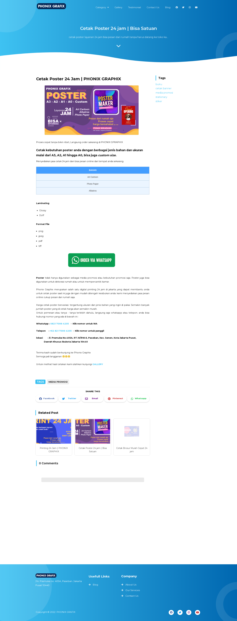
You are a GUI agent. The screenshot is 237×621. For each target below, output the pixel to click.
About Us (130, 584)
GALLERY (97, 359)
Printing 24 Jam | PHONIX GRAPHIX (54, 450)
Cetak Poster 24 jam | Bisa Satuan (93, 450)
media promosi (58, 382)
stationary (162, 96)
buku (160, 84)
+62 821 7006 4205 (62, 326)
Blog (95, 584)
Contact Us (131, 595)
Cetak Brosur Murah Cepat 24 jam (131, 450)
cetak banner (164, 88)
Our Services (132, 590)
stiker (160, 100)
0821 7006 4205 (61, 320)
